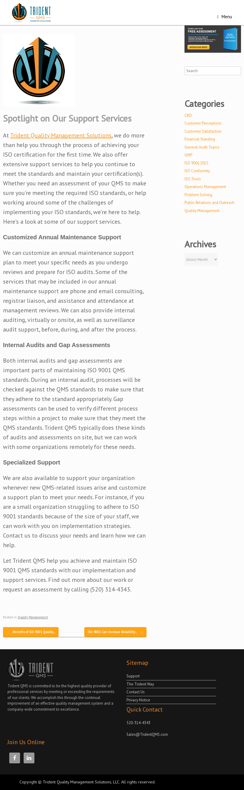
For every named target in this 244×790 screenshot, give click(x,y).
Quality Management (33, 617)
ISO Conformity (197, 170)
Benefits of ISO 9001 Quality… (30, 632)
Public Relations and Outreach (209, 202)
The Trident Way (140, 684)
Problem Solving (198, 194)
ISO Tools (192, 178)
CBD (188, 115)
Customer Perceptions (203, 123)
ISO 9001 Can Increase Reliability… (115, 632)
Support (133, 676)
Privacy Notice (138, 700)
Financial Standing (199, 139)
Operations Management (205, 186)
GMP (188, 155)
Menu (224, 16)
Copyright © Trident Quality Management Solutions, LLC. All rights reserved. (87, 782)
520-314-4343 (138, 722)
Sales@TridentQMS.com (147, 734)
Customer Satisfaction (203, 131)
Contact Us (135, 691)
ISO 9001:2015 (196, 163)
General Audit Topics (201, 147)
